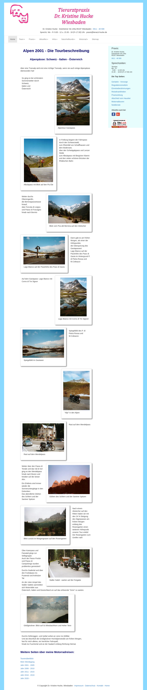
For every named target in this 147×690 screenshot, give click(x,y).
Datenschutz (90, 686)
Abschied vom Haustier (121, 98)
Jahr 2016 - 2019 (27, 675)
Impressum (79, 686)
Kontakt (100, 686)
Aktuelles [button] (43, 39)
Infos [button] (54, 39)
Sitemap (95, 39)
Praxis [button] (32, 39)
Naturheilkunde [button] (68, 39)
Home (13, 39)
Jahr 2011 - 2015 (27, 672)
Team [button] (22, 39)
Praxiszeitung (117, 95)
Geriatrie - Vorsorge (120, 82)
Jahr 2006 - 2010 (27, 668)
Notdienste (116, 105)
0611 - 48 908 (98, 29)
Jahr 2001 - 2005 (27, 665)
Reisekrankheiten (119, 92)
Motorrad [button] (83, 39)
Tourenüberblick (26, 658)
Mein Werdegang (27, 662)
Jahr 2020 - (25, 678)
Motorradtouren (118, 102)
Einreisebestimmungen (121, 88)
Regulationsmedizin (120, 85)
